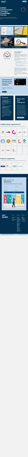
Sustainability (14, 219)
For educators (24, 220)
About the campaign (18, 227)
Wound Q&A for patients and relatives (18, 220)
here (18, 70)
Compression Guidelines (19, 231)
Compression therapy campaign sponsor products (19, 224)
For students (23, 221)
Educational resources (18, 229)
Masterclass (22, 58)
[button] (5, 1)
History (13, 218)
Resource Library (18, 217)
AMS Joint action (18, 222)
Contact (13, 220)
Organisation (14, 217)
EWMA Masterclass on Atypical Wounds (23, 218)
